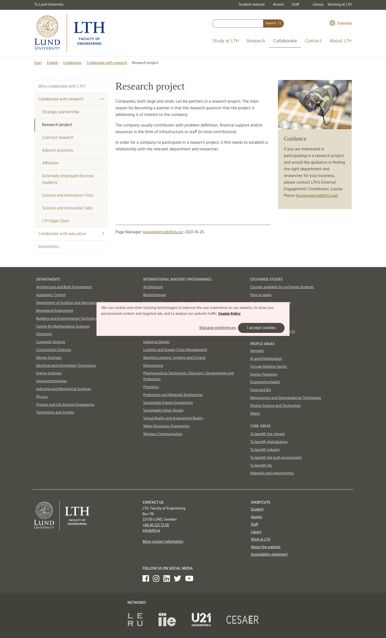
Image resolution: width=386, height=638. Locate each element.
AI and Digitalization (266, 359)
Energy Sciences (49, 373)
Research (256, 41)
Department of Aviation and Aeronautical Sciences (76, 303)
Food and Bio (260, 390)
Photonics (151, 387)
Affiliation (50, 163)
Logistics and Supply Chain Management (175, 350)
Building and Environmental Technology (67, 319)
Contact (313, 41)
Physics (42, 397)
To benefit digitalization (269, 442)
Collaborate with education (71, 234)
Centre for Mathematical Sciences (62, 327)
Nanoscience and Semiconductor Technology (285, 398)
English (52, 63)
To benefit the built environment (276, 458)
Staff (295, 5)
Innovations (48, 246)
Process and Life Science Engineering (65, 405)
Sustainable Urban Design (163, 411)
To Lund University (49, 5)
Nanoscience (153, 366)
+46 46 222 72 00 (156, 525)
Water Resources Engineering (166, 426)
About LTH (341, 41)
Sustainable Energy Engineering (168, 403)
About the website (265, 547)
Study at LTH (225, 41)
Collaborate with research (106, 63)
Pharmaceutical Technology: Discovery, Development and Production (188, 376)
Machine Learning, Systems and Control (174, 358)
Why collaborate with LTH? (62, 86)
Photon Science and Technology (275, 406)
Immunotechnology (51, 381)
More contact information (163, 542)
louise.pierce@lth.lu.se (317, 195)
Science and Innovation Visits (68, 195)
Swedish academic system (270, 303)
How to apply (261, 295)
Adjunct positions (57, 150)
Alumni (278, 5)
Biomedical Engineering (54, 311)
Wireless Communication (162, 434)
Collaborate (285, 41)
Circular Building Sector (268, 367)
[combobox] (237, 23)
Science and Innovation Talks (67, 208)
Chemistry (44, 334)
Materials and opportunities (272, 473)
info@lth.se (151, 531)
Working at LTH (339, 5)
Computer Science (50, 342)
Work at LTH (260, 539)
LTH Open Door (55, 221)
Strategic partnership (60, 112)
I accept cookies (261, 327)
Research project (57, 125)
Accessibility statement (269, 555)
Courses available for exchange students (282, 287)
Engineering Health (265, 382)
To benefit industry (265, 450)
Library (318, 5)
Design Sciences (49, 358)
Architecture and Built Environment (64, 287)
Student (257, 509)
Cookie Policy (229, 314)
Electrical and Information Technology (66, 366)
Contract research (57, 137)
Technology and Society (55, 412)
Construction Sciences (53, 350)
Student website (252, 5)
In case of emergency (267, 324)
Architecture (153, 287)
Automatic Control (50, 295)
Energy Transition (263, 375)
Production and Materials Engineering (173, 395)
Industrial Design (156, 342)
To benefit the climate (267, 434)
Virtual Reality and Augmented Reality (173, 418)
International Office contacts (272, 332)
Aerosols (257, 351)
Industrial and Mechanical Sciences (63, 389)
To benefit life (261, 466)
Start (38, 63)
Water (255, 414)
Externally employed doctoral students (68, 179)
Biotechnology (154, 295)
